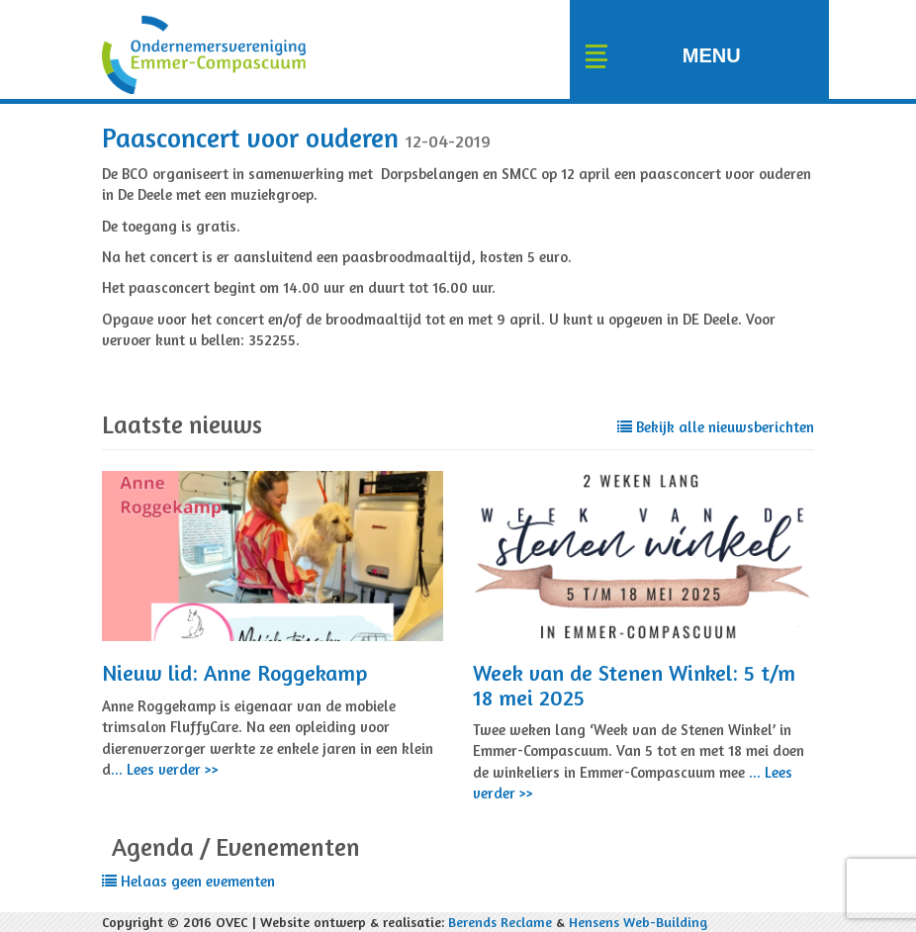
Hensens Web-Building (638, 921)
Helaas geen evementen (188, 881)
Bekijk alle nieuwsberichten (715, 427)
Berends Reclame (500, 921)
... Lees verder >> (165, 769)
